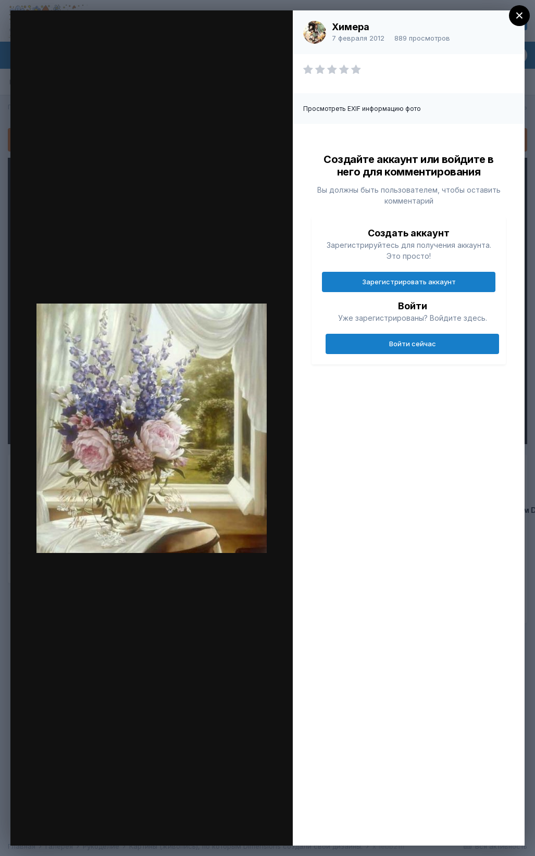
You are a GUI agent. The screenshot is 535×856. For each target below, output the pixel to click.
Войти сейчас (412, 343)
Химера (350, 26)
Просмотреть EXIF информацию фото (362, 108)
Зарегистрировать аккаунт (409, 282)
